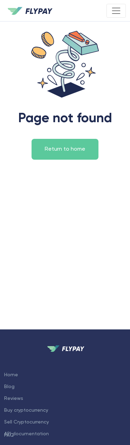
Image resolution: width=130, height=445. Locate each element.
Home (11, 374)
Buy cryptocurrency (26, 410)
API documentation (26, 433)
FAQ (9, 435)
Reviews (13, 398)
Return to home (65, 149)
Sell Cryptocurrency (26, 422)
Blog (9, 386)
